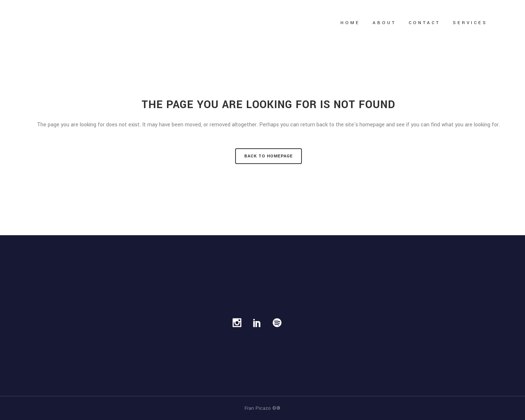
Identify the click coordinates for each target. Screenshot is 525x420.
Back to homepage (268, 156)
